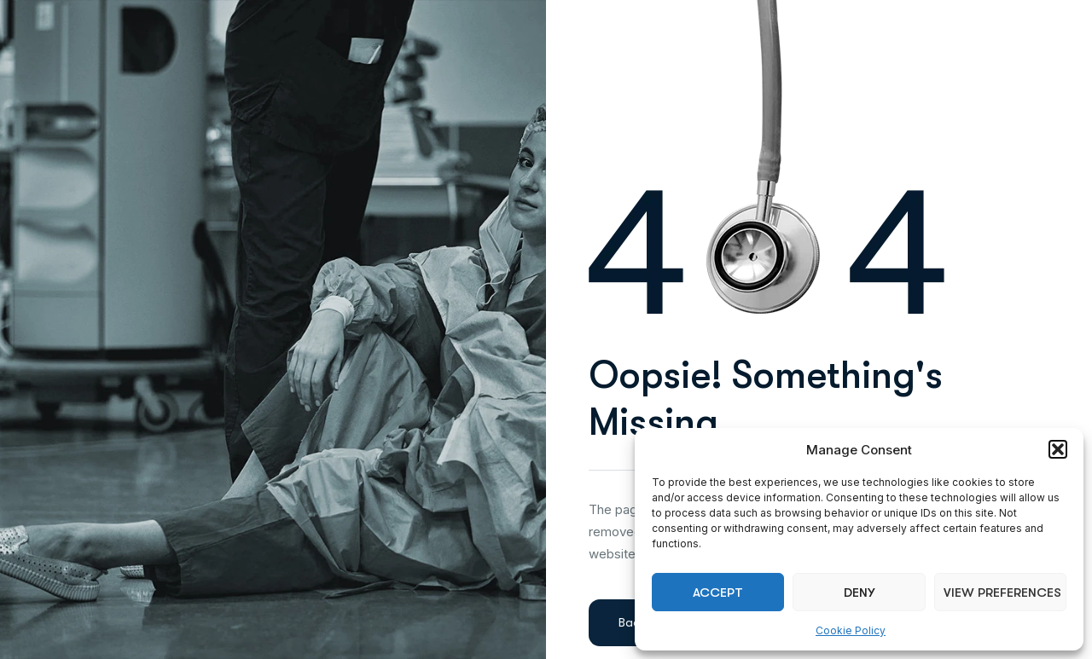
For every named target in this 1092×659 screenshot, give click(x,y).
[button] (1057, 449)
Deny (859, 592)
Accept (718, 592)
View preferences (1002, 592)
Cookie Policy (851, 630)
